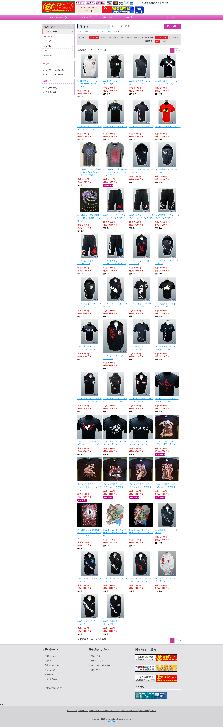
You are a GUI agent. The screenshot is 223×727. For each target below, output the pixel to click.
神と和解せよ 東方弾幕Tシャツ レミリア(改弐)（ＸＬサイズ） (115, 172)
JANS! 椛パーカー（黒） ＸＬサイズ (115, 357)
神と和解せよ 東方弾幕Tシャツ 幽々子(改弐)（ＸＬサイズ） (89, 218)
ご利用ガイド (106, 17)
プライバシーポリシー (129, 711)
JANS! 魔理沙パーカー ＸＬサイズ (89, 622)
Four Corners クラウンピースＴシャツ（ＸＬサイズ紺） (141, 533)
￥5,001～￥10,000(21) (55, 74)
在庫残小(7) (50, 92)
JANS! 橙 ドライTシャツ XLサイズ (167, 128)
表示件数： (150, 41)
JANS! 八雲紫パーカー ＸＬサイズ (141, 170)
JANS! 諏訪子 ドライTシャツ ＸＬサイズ (166, 305)
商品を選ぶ (49, 661)
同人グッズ (49, 26)
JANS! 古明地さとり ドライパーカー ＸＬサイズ (115, 400)
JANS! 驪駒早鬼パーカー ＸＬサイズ (167, 170)
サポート (149, 17)
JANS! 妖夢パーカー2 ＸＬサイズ (166, 262)
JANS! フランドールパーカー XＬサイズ (115, 305)
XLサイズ (48, 36)
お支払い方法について (53, 688)
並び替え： (83, 37)
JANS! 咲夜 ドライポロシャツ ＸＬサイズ (141, 347)
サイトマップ (85, 17)
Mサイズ (47, 46)
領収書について (51, 656)
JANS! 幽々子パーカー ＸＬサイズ (115, 579)
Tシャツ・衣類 (51, 31)
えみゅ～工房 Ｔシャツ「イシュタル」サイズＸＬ (141, 485)
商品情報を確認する (52, 665)
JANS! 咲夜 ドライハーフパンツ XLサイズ (167, 216)
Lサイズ (47, 51)
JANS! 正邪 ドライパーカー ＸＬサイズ (141, 400)
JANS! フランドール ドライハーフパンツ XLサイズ (141, 216)
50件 (158, 41)
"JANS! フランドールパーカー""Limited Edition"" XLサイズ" (89, 84)
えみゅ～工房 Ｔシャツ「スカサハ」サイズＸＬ (114, 485)
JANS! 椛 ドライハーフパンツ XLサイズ (89, 262)
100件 (164, 41)
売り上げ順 (138, 37)
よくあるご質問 (127, 17)
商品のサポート (97, 656)
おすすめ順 (94, 37)
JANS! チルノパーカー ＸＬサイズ (89, 579)
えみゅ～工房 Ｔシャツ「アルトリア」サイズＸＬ (167, 442)
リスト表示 (173, 37)
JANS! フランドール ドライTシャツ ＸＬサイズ (89, 442)
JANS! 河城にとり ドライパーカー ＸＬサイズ (89, 400)
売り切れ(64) (51, 88)
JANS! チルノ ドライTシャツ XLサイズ (115, 128)
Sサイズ (47, 41)
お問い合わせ (144, 711)
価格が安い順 (113, 37)
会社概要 (153, 711)
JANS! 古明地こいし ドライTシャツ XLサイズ (89, 128)
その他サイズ (49, 55)
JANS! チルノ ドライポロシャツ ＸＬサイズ (167, 347)
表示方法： (150, 37)
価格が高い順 (126, 37)
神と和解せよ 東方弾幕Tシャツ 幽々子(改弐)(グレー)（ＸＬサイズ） (89, 172)
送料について (50, 683)
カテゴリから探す (58, 17)
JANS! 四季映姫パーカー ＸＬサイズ (115, 622)
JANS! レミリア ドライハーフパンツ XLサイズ (115, 216)
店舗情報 (170, 17)
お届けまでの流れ (51, 679)
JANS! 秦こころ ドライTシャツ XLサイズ (141, 128)
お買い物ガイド (97, 670)
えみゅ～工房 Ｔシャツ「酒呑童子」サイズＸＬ (166, 485)
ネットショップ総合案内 (100, 665)
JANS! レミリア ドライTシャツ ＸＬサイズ (166, 400)
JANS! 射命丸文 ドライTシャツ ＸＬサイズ (141, 442)
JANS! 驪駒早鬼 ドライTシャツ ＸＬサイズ (89, 347)
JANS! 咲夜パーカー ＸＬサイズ (167, 531)
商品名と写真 (161, 37)
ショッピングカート (52, 670)
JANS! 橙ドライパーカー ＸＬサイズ (115, 82)
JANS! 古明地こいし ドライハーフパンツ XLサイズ (115, 262)
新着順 (103, 37)
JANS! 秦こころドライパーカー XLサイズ (141, 82)
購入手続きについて (52, 674)
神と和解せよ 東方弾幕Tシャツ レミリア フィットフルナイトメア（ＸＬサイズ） (89, 534)
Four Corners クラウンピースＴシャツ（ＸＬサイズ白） (115, 533)
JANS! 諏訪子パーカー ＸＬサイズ (89, 305)
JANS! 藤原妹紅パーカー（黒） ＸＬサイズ (140, 579)
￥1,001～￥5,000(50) (55, 70)
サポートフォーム (98, 661)
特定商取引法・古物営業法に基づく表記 (104, 711)
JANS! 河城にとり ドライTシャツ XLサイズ (167, 82)
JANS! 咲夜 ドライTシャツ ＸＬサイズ (115, 442)
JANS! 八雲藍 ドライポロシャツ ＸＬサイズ (141, 305)
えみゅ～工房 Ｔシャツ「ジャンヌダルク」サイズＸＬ (89, 487)
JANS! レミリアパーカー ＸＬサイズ (141, 262)
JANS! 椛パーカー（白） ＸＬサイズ (167, 579)
